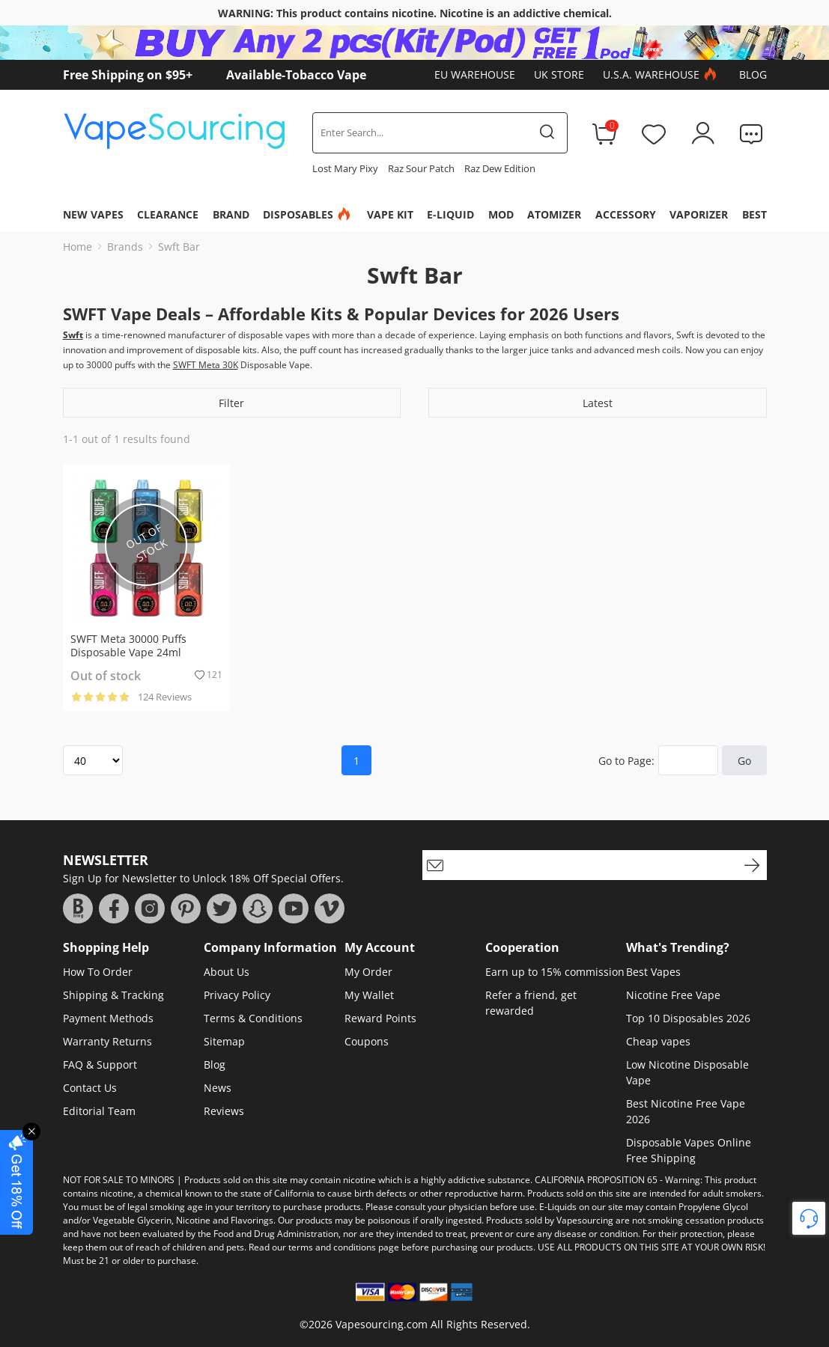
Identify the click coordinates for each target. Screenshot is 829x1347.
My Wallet (369, 995)
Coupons (366, 1041)
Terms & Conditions (253, 1018)
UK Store (559, 74)
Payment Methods (108, 1018)
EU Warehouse (474, 74)
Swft (73, 335)
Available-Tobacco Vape (296, 75)
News (217, 1088)
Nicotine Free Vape (673, 995)
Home (77, 246)
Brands (125, 246)
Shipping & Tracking (113, 995)
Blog (753, 74)
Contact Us (90, 1088)
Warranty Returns (107, 1041)
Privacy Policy (237, 995)
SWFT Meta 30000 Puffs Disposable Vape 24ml (128, 645)
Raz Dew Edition (499, 168)
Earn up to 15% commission (555, 972)
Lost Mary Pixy (345, 168)
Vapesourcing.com (381, 1324)
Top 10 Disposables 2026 (688, 1018)
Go (744, 761)
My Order (368, 972)
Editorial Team (99, 1111)
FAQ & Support (100, 1064)
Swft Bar (179, 246)
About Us (226, 972)
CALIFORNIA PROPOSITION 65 (596, 1179)
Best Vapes (653, 972)
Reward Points (380, 1018)
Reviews (224, 1111)
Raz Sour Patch (421, 168)
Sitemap (224, 1041)
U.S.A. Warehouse (661, 75)
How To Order (98, 972)
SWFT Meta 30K (205, 364)
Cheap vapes (658, 1041)
